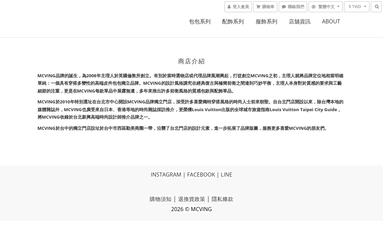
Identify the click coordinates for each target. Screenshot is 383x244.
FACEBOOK (201, 174)
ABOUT (331, 21)
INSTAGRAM (166, 174)
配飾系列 (233, 21)
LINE (226, 174)
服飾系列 (266, 21)
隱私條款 (222, 199)
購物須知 (160, 199)
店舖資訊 (300, 21)
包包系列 (200, 21)
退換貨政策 (191, 199)
